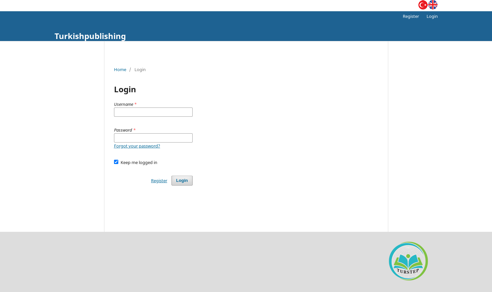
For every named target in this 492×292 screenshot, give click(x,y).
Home (120, 69)
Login (432, 16)
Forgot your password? (137, 146)
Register (411, 16)
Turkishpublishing (90, 35)
